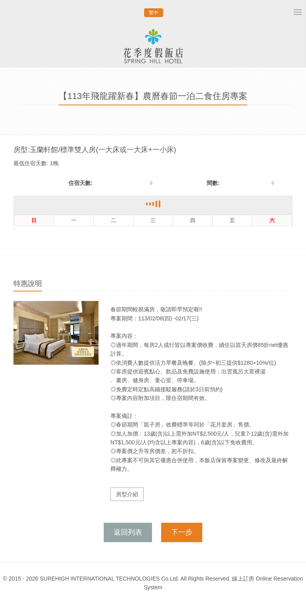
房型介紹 (127, 494)
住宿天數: (80, 183)
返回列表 (128, 532)
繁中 (153, 12)
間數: (213, 183)
